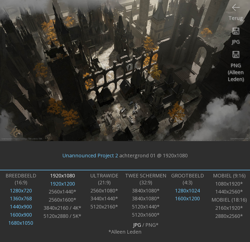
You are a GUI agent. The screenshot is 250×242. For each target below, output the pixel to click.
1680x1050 (20, 222)
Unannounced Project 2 (90, 155)
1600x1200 (187, 198)
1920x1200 (62, 183)
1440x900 (21, 206)
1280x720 (21, 190)
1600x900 (21, 214)
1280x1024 (187, 190)
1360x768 (21, 198)
